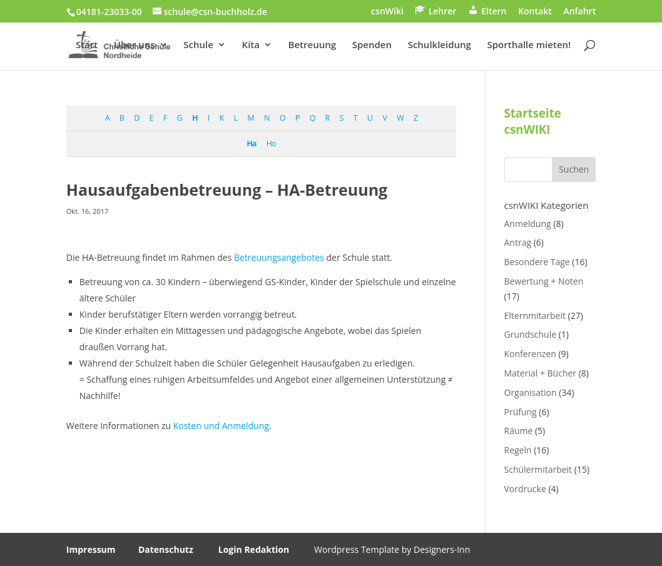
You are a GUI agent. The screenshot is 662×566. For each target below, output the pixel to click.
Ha (251, 143)
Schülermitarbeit (538, 469)
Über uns (134, 45)
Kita (251, 45)
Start (87, 45)
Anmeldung (527, 224)
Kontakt (535, 12)
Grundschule (530, 334)
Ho (271, 143)
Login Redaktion (253, 549)
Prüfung (520, 412)
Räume (518, 431)
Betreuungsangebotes (279, 257)
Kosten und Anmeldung (220, 426)
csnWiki (387, 12)
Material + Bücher (540, 373)
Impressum (91, 549)
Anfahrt (579, 12)
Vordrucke (525, 489)
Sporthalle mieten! (529, 45)
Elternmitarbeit (535, 315)
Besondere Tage (537, 262)
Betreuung (312, 45)
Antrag (518, 242)
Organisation (530, 392)
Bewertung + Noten (544, 281)
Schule (198, 45)
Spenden (372, 45)
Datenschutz (165, 549)
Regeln (518, 450)
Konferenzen (530, 354)
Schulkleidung (439, 45)
